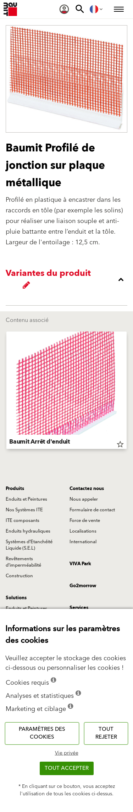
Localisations (83, 531)
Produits (15, 489)
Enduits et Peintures (26, 499)
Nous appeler (84, 499)
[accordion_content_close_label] (68, 279)
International (83, 542)
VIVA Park (80, 564)
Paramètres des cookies (42, 733)
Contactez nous (87, 489)
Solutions (16, 598)
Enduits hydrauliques (28, 531)
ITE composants (22, 520)
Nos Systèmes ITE (24, 510)
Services (79, 608)
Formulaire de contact (92, 510)
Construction (19, 576)
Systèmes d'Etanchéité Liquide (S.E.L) (29, 545)
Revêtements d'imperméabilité (23, 562)
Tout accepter (67, 768)
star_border (120, 444)
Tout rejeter (106, 733)
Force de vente (85, 520)
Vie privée (66, 753)
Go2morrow (83, 586)
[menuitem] (64, 9)
